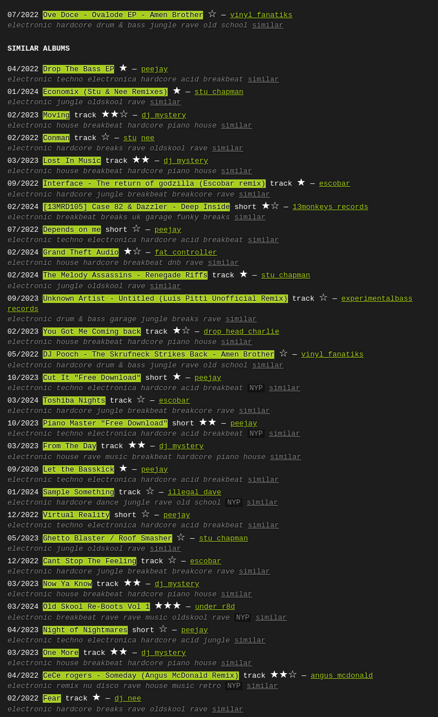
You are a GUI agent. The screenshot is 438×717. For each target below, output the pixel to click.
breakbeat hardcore (123, 126)
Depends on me (71, 230)
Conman (56, 138)
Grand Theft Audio (81, 253)
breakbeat (223, 80)
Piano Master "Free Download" (105, 424)
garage (123, 319)
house (67, 126)
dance (107, 503)
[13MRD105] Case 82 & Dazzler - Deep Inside (136, 207)
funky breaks (203, 217)
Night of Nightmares (85, 630)
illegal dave (194, 492)
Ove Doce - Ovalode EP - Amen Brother (123, 15)
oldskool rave (116, 102)
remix (67, 686)
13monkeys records (330, 207)
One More (60, 653)
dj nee (128, 699)
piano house (192, 126)
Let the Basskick (78, 470)
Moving (56, 115)
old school (225, 26)
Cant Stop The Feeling (89, 561)
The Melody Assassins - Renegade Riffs (125, 276)
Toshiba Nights (74, 401)
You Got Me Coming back (92, 332)
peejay (154, 69)
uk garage (152, 217)
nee (147, 138)
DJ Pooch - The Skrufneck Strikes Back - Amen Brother (158, 355)
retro (210, 686)
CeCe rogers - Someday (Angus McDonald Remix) (140, 676)
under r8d (215, 607)
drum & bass (120, 26)
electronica (111, 80)
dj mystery (163, 115)
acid (189, 80)
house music (169, 686)
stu (129, 138)
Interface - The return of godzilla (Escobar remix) (154, 184)
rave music (105, 457)
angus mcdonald (342, 676)
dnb (174, 263)
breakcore (192, 195)
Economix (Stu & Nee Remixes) (105, 92)
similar (267, 26)
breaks (109, 149)
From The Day (69, 446)
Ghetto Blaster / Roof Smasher (107, 539)
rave (189, 26)
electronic (29, 26)
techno (69, 80)
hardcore (74, 26)
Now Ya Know (67, 584)
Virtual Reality (76, 515)
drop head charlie (241, 332)
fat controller (186, 253)
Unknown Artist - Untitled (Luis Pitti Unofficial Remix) (165, 299)
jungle (163, 26)
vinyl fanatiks (261, 15)
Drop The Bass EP (78, 69)
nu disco (101, 686)
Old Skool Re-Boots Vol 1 (96, 607)
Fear (51, 699)
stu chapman (219, 92)
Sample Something (78, 492)
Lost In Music (71, 161)
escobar (334, 184)
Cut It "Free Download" (92, 378)
